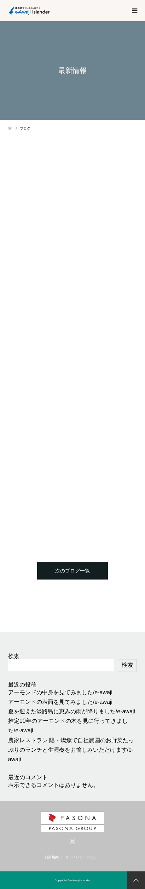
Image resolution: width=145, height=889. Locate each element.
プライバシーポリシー (82, 857)
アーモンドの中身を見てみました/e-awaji (60, 692)
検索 (13, 656)
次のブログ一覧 (72, 571)
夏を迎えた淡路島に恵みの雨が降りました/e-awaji (71, 711)
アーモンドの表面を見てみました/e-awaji (60, 702)
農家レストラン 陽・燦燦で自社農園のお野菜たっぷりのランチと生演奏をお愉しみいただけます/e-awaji (71, 749)
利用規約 (52, 857)
